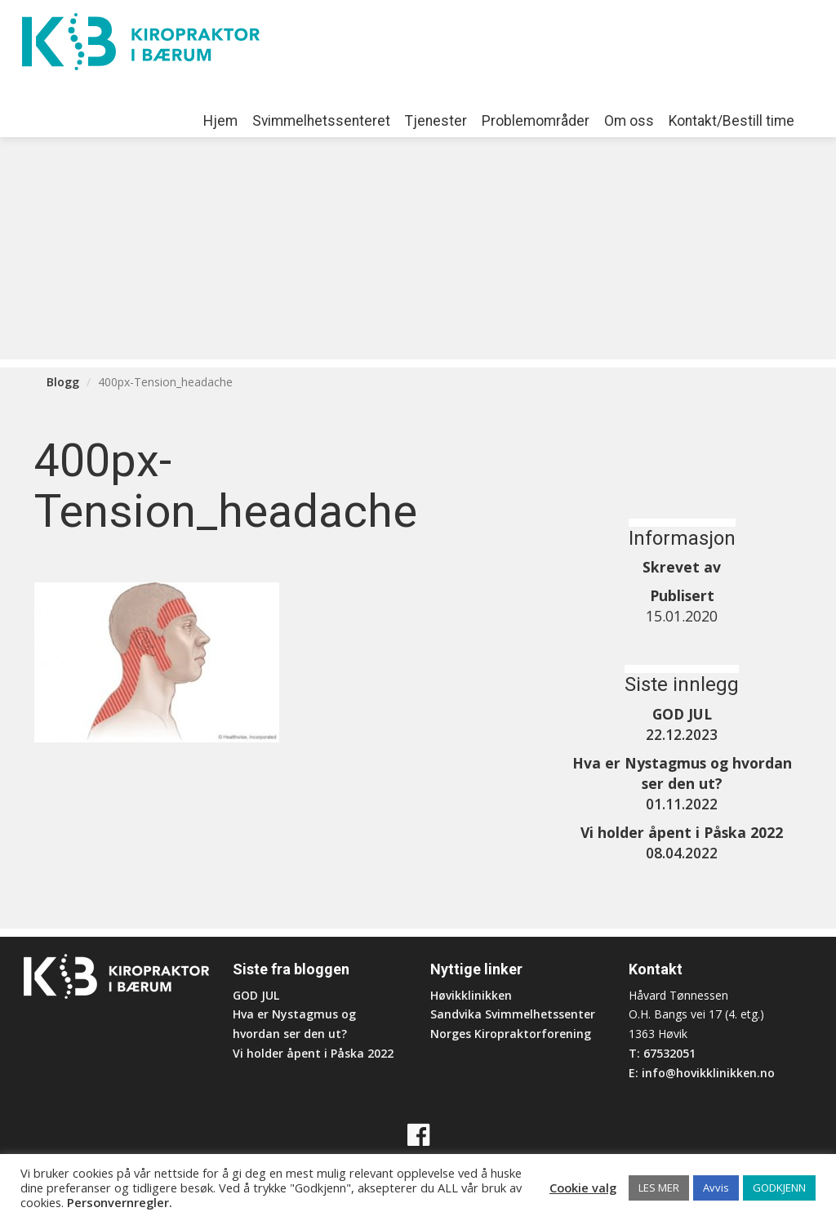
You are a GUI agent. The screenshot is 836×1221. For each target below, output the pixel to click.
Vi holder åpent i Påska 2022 (313, 1053)
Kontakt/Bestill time (731, 121)
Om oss (629, 121)
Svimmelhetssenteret (321, 121)
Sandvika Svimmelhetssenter (512, 1014)
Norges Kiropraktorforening (510, 1033)
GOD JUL (256, 995)
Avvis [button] (716, 1187)
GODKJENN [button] (779, 1187)
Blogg (63, 382)
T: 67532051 (662, 1053)
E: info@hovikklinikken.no (702, 1073)
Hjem (220, 121)
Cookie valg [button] (582, 1187)
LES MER (658, 1187)
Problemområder (535, 121)
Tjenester (436, 121)
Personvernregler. (119, 1202)
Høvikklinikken (471, 995)
